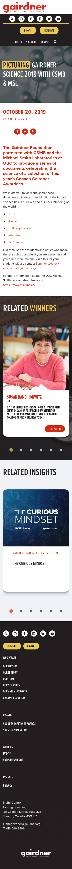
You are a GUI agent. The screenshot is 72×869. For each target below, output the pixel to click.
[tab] (11, 450)
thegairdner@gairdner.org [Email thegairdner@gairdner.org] (23, 824)
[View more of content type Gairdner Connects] (18, 119)
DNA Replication (19, 228)
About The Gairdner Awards (19, 723)
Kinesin (13, 221)
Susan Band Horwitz (24, 396)
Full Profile (55, 429)
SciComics (15, 242)
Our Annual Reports (15, 691)
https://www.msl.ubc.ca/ (19, 285)
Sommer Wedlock (47, 263)
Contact (45, 42)
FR (21, 42)
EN (16, 42)
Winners (8, 747)
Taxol (11, 214)
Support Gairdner (13, 760)
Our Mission (10, 666)
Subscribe (31, 42)
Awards (7, 715)
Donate (27, 30)
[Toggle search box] (55, 42)
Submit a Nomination (15, 730)
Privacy (7, 785)
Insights (8, 777)
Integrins (14, 235)
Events (7, 753)
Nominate (49, 30)
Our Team (8, 679)
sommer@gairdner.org (21, 268)
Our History (10, 672)
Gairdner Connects (14, 698)
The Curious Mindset (29, 563)
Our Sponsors (11, 685)
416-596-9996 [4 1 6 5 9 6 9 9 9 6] (15, 828)
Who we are (9, 658)
